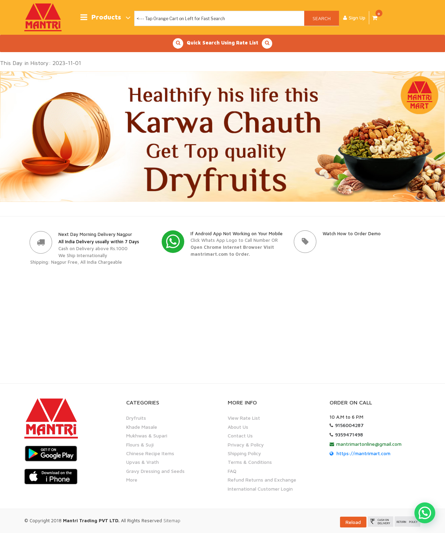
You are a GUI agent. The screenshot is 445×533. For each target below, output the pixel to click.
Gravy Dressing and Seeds (155, 471)
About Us (238, 427)
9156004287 (349, 425)
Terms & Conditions (250, 462)
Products (105, 17)
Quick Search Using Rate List (222, 43)
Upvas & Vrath (142, 462)
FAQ (232, 471)
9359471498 (349, 434)
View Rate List (244, 418)
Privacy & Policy (246, 444)
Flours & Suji (140, 444)
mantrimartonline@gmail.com (369, 444)
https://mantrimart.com (363, 453)
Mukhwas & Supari (146, 435)
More (131, 480)
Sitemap (171, 520)
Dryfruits (136, 418)
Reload (353, 522)
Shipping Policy (244, 453)
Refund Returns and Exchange (262, 480)
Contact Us (240, 435)
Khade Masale (141, 427)
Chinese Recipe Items (150, 453)
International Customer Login (260, 488)
